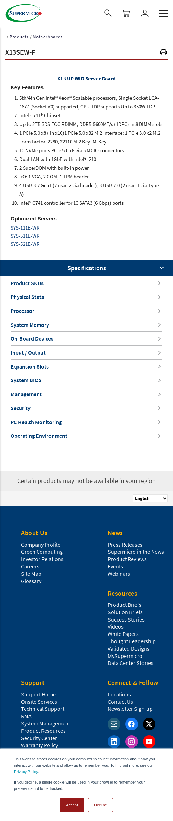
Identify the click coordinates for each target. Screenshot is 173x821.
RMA (26, 716)
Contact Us (120, 701)
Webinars (119, 573)
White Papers (123, 633)
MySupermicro (125, 655)
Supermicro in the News (136, 551)
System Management (45, 723)
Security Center (39, 738)
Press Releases (125, 544)
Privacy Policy (26, 772)
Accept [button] (72, 805)
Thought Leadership (132, 641)
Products (18, 37)
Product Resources (43, 730)
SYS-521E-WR (25, 244)
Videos (116, 626)
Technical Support (42, 708)
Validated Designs (128, 648)
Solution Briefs (125, 612)
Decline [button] (100, 805)
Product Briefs (124, 604)
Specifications (86, 268)
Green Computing (42, 551)
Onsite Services (39, 701)
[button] (163, 53)
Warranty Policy (39, 745)
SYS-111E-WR (25, 228)
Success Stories (126, 619)
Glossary (31, 580)
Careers (30, 566)
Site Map (31, 573)
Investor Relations (42, 558)
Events (115, 566)
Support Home (38, 694)
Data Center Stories (130, 662)
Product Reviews (127, 558)
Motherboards (48, 37)
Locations (119, 694)
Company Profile (40, 544)
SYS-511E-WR (25, 236)
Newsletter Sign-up (130, 708)
